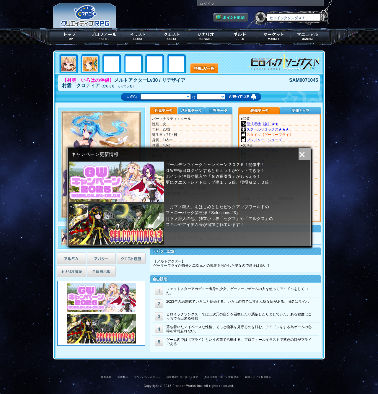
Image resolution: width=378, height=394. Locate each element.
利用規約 (123, 377)
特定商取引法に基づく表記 (182, 377)
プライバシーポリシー (147, 377)
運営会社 (106, 377)
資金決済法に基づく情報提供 (221, 377)
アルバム (71, 258)
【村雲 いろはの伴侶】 (88, 80)
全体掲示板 (101, 271)
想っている (248, 97)
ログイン (207, 4)
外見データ (163, 110)
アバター (101, 258)
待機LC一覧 (204, 68)
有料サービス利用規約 (258, 377)
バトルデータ (191, 110)
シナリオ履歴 (71, 271)
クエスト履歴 (131, 258)
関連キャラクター (300, 110)
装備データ (259, 110)
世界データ (218, 110)
